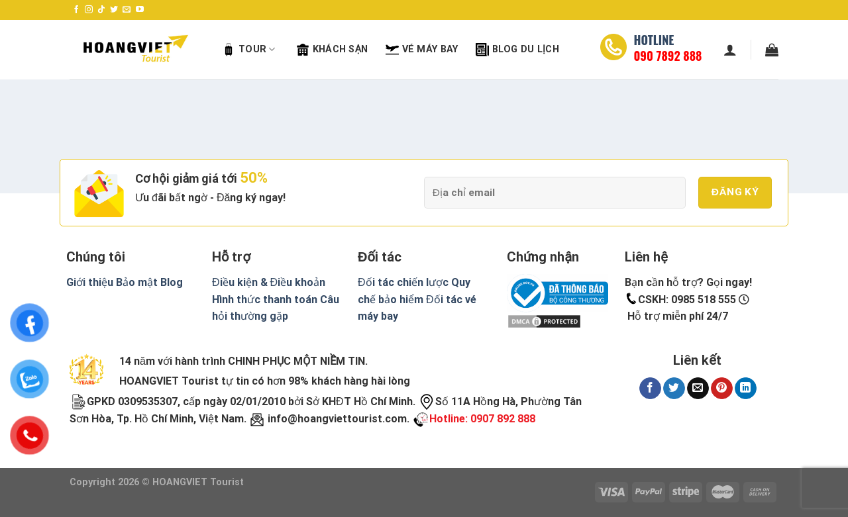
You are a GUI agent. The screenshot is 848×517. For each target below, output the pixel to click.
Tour (249, 49)
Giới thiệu (89, 282)
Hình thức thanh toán (264, 299)
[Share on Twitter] (674, 388)
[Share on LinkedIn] (746, 388)
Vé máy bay (422, 49)
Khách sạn (332, 49)
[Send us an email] (127, 10)
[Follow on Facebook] (76, 10)
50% (254, 177)
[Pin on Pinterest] (722, 388)
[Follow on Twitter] (114, 10)
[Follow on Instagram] (89, 10)
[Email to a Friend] (698, 388)
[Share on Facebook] (650, 388)
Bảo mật (137, 282)
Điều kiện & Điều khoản (268, 282)
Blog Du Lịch (517, 49)
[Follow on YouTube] (140, 10)
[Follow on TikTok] (101, 10)
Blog (171, 282)
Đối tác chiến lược (403, 282)
